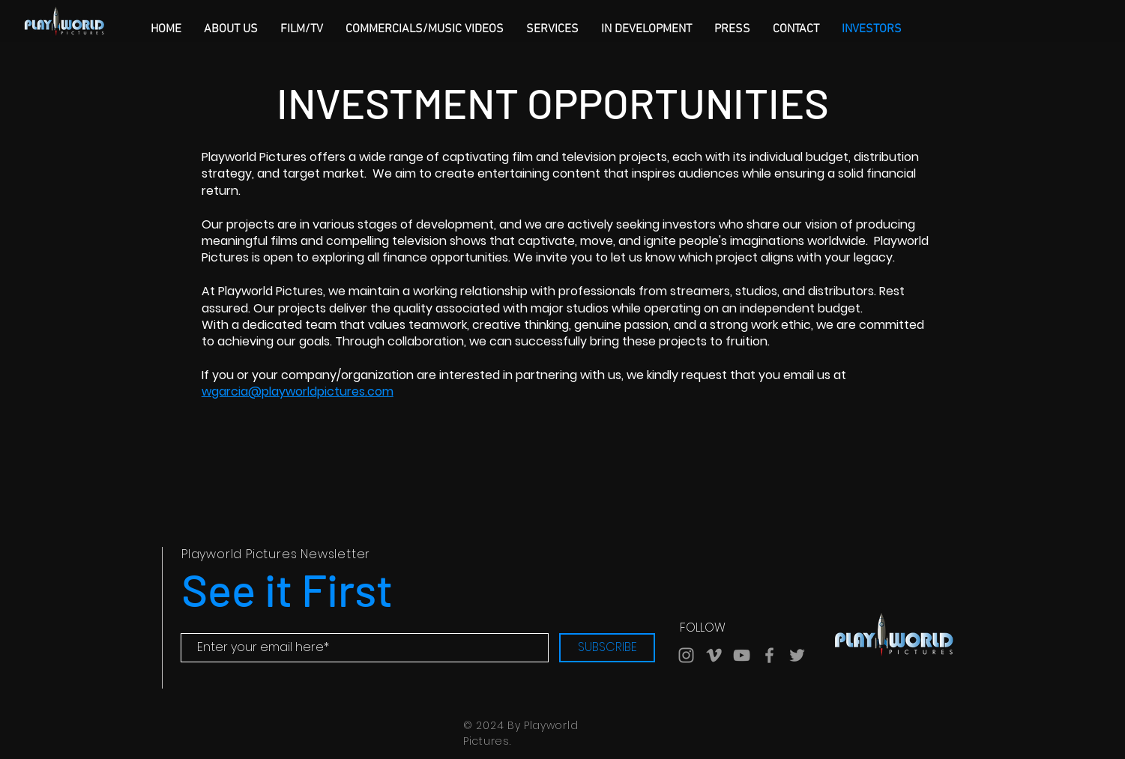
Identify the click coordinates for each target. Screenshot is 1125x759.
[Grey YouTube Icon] (742, 655)
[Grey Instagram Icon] (686, 655)
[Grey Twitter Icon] (797, 655)
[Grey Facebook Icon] (769, 655)
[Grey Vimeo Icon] (714, 655)
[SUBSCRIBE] (607, 647)
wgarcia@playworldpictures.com (297, 391)
